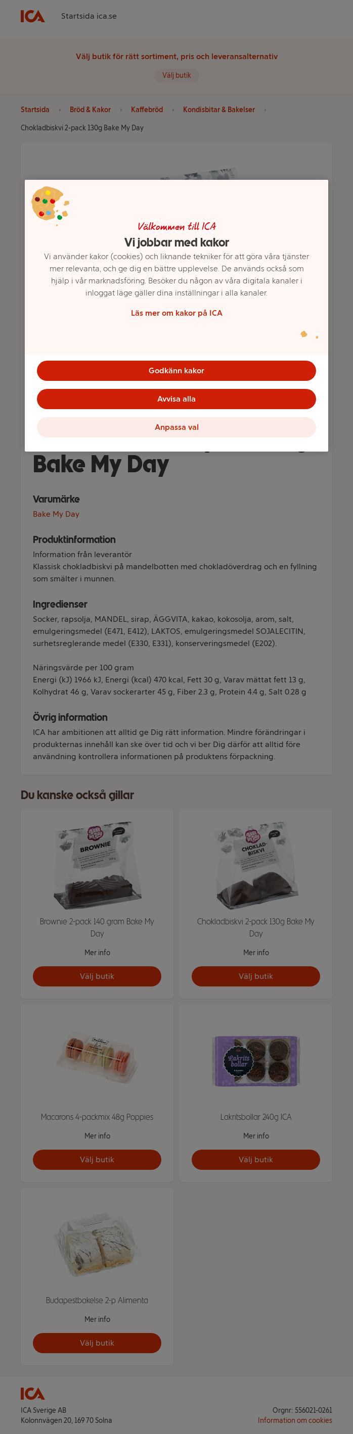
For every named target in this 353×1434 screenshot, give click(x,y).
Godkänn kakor (176, 370)
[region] (176, 316)
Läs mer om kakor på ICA (177, 313)
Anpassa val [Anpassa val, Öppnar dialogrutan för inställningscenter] (177, 427)
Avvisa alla (176, 399)
